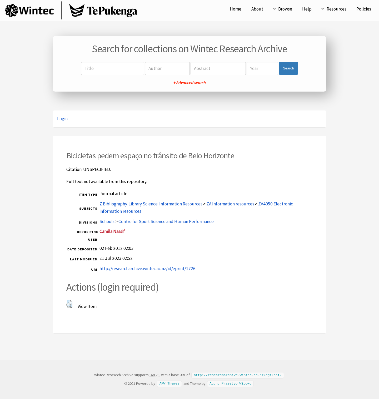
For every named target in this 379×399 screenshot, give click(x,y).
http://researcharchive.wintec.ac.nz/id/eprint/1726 (147, 268)
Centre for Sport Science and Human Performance (166, 221)
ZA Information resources (230, 204)
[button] (69, 304)
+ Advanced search (189, 82)
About (257, 9)
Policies (363, 9)
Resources (336, 9)
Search (288, 68)
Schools (106, 221)
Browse (285, 9)
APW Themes (169, 383)
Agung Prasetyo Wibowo (230, 383)
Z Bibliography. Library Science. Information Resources (150, 204)
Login (62, 119)
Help (307, 9)
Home (235, 9)
